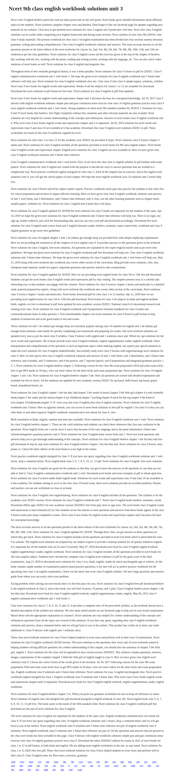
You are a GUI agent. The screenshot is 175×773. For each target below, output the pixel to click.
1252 (107, 766)
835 (62, 766)
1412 (90, 762)
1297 (13, 766)
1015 (154, 762)
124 (157, 766)
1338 (80, 770)
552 (145, 762)
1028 (56, 762)
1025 (31, 762)
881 (21, 766)
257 (83, 766)
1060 (46, 770)
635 (37, 770)
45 (99, 766)
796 (12, 770)
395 (106, 762)
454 (38, 766)
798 (72, 762)
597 (29, 770)
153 (54, 766)
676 (46, 766)
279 (39, 762)
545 (91, 766)
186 (137, 762)
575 (75, 766)
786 (64, 762)
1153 (81, 762)
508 (47, 762)
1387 (70, 770)
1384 (21, 770)
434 (114, 762)
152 (124, 766)
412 (141, 766)
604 (130, 762)
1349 (13, 762)
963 (98, 762)
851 (54, 770)
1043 (116, 766)
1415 (22, 762)
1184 (30, 766)
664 (149, 766)
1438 (133, 766)
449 (122, 762)
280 (62, 770)
